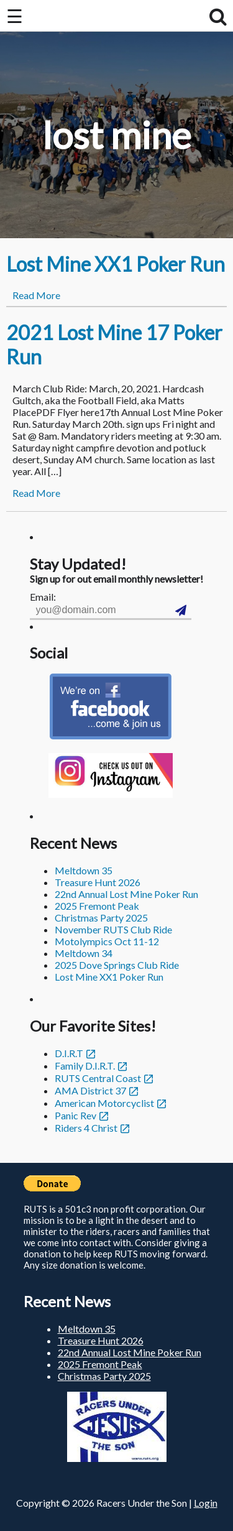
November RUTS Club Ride (113, 929)
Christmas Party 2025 (101, 917)
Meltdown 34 (83, 953)
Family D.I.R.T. (85, 1065)
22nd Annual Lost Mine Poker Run (126, 894)
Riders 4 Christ (86, 1128)
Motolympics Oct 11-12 (107, 941)
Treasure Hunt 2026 (97, 882)
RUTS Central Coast (98, 1078)
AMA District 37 (90, 1090)
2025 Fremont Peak (97, 906)
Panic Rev (75, 1115)
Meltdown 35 (83, 870)
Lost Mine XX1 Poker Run (115, 264)
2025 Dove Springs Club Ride (117, 965)
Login (205, 1503)
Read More (36, 295)
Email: (43, 597)
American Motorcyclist (104, 1103)
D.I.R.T (69, 1053)
